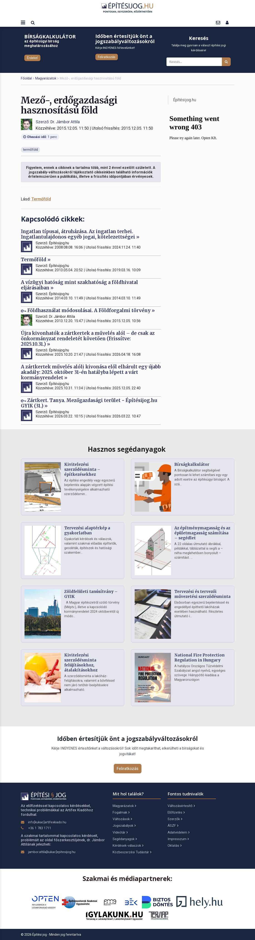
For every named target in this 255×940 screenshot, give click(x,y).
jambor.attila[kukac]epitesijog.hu (51, 852)
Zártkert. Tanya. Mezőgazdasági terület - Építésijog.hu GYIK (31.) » (89, 403)
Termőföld (41, 199)
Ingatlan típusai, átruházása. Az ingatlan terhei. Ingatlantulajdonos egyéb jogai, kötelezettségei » (80, 234)
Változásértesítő (181, 806)
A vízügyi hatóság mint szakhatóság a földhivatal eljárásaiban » (79, 285)
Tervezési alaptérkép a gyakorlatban (87, 530)
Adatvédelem (178, 832)
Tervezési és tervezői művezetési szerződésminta (202, 594)
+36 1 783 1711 (39, 828)
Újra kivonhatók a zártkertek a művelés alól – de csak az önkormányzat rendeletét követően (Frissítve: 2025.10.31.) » (88, 338)
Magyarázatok (45, 78)
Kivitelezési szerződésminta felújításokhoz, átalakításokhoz (80, 662)
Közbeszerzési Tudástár (132, 852)
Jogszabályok (124, 826)
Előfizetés (176, 812)
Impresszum (178, 839)
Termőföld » (36, 259)
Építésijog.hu (184, 100)
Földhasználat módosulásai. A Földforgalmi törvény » (88, 310)
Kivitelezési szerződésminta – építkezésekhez (82, 469)
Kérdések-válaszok (128, 846)
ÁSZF (173, 826)
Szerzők (175, 819)
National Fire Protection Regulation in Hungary (199, 658)
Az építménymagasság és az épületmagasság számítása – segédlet (202, 533)
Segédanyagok (125, 839)
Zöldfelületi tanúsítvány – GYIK (91, 594)
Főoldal (26, 78)
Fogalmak (121, 812)
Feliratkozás (106, 57)
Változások (122, 819)
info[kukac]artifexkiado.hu (47, 822)
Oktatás (174, 846)
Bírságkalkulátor (191, 464)
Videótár (120, 832)
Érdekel (32, 58)
